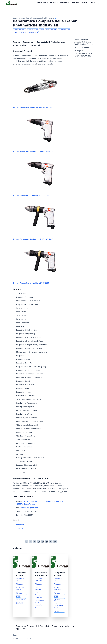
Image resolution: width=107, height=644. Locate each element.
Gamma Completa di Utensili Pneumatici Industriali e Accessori (34, 18)
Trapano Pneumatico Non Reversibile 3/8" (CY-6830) (40, 132)
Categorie (79, 50)
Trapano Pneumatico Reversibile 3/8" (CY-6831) (40, 176)
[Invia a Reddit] (38, 541)
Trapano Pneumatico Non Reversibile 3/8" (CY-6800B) (40, 89)
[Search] (97, 3)
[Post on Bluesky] (34, 541)
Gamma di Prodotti (82, 47)
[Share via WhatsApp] (50, 541)
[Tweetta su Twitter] (30, 541)
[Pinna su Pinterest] (42, 541)
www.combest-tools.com (26, 639)
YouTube (19, 528)
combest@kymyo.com (29, 508)
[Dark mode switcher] (101, 3)
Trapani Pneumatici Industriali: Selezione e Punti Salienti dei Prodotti (83, 42)
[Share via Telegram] (55, 541)
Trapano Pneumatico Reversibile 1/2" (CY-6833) (40, 264)
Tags (15, 635)
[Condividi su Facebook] (46, 541)
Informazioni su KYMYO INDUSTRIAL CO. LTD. (84, 55)
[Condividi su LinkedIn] (26, 541)
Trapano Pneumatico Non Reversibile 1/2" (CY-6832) (40, 220)
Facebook (20, 525)
